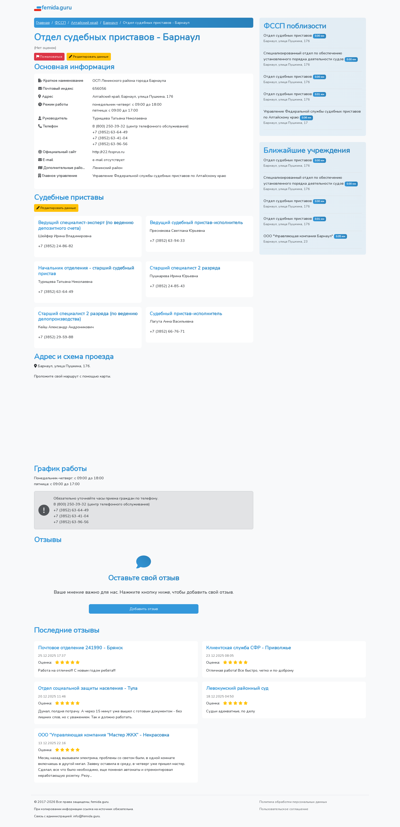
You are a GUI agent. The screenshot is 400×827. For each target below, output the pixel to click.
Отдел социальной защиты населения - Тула (88, 688)
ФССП (60, 22)
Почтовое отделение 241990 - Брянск (80, 648)
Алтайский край (84, 22)
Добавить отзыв (144, 608)
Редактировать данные (89, 56)
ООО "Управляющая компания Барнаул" (298, 235)
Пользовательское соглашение (283, 809)
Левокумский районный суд (237, 688)
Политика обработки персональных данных (293, 802)
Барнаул (110, 22)
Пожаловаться (49, 56)
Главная (43, 22)
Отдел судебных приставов (288, 35)
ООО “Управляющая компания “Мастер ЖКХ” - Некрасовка (103, 735)
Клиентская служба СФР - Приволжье (248, 648)
